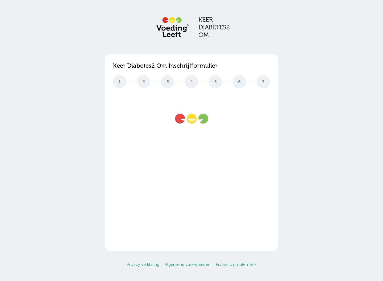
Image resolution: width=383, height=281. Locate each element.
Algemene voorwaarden (187, 264)
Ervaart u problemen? (236, 264)
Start (259, 233)
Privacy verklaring (143, 264)
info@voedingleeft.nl (132, 191)
